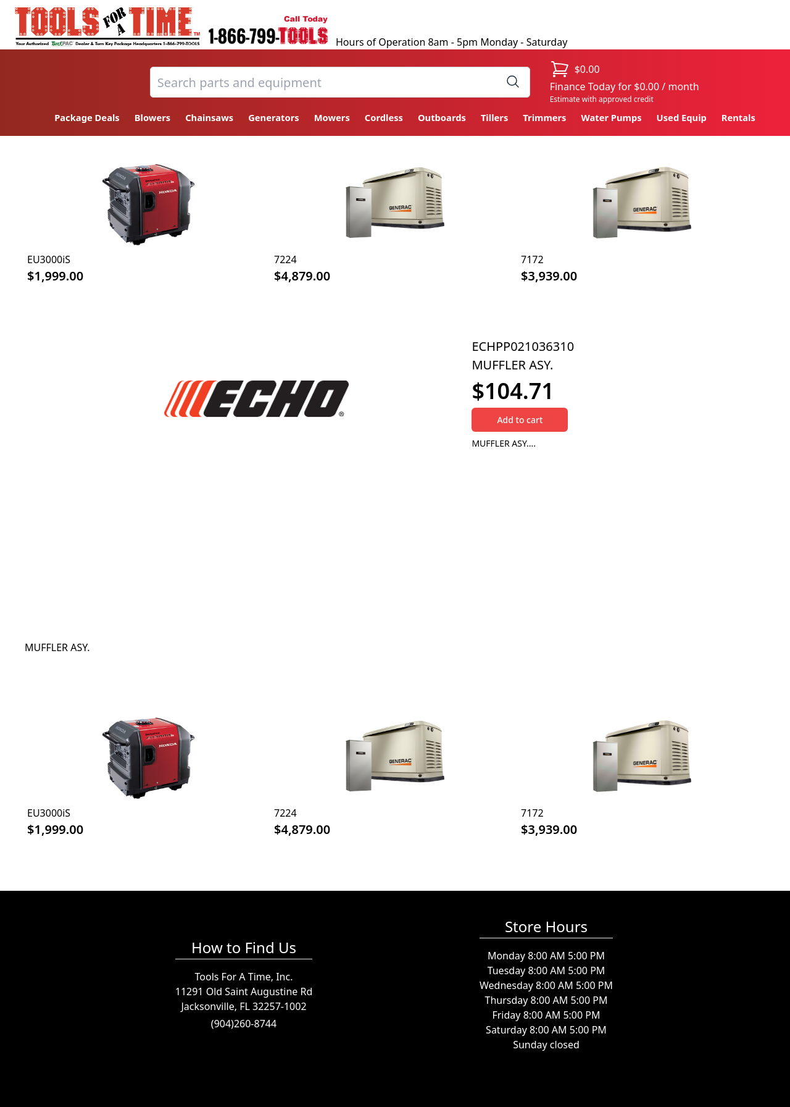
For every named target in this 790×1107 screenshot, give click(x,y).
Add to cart (520, 420)
